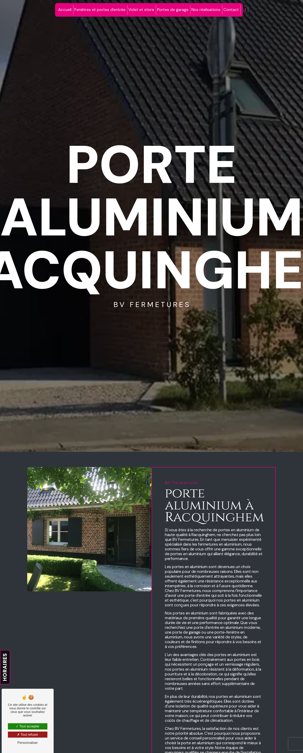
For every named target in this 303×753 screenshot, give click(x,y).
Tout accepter (27, 726)
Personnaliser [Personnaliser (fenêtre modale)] (27, 742)
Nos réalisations (205, 9)
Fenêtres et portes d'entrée (100, 9)
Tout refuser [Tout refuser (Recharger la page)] (27, 734)
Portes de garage (172, 9)
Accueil (64, 9)
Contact (231, 9)
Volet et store (141, 9)
